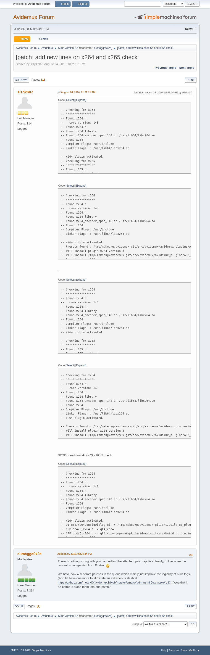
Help (163, 650)
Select (70, 100)
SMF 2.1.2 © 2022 (20, 650)
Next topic (186, 67)
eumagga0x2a (102, 48)
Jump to (137, 624)
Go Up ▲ (194, 650)
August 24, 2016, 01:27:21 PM (78, 92)
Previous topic (165, 67)
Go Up (19, 606)
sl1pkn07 (25, 92)
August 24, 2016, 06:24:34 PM (74, 553)
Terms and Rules (178, 650)
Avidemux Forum (34, 17)
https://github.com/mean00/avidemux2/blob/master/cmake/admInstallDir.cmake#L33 (114, 582)
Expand (81, 100)
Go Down (21, 80)
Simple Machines (41, 650)
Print (190, 80)
